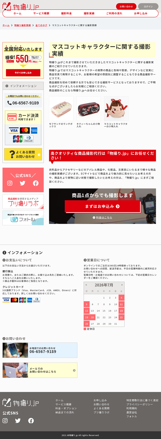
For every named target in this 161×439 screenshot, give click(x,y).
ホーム (18, 13)
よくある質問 (102, 408)
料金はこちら (102, 217)
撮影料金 (66, 13)
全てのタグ (41, 25)
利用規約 (131, 408)
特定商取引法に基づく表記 (142, 400)
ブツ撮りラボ (102, 412)
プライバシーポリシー (139, 404)
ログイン (148, 6)
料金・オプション (66, 408)
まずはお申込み (102, 206)
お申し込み (140, 13)
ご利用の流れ (114, 13)
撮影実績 (89, 13)
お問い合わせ (126, 6)
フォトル (131, 416)
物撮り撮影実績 (22, 25)
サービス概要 (41, 13)
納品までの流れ (65, 412)
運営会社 (131, 412)
